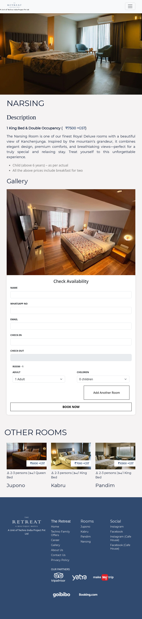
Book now (71, 407)
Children (83, 372)
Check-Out (17, 350)
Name (14, 287)
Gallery (55, 545)
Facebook (116, 531)
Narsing (86, 541)
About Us (57, 550)
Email (14, 319)
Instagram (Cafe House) (120, 538)
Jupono (85, 526)
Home (55, 526)
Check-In (16, 335)
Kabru (84, 531)
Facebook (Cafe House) (120, 546)
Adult (16, 372)
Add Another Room (106, 393)
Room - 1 (18, 366)
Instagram (117, 526)
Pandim (86, 536)
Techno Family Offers (60, 533)
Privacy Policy (60, 560)
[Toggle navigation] (130, 6)
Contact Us (58, 555)
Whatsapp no (19, 303)
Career (55, 540)
